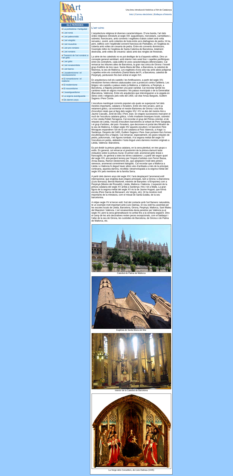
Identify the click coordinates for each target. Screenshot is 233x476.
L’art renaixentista (72, 65)
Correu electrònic (143, 14)
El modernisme (70, 85)
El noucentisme (71, 88)
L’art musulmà (70, 44)
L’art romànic (69, 51)
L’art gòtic (68, 61)
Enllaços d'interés (163, 14)
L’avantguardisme (72, 92)
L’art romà (68, 33)
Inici (131, 14)
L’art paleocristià (71, 36)
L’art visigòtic (69, 40)
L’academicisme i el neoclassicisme (71, 74)
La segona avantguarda (74, 96)
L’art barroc (69, 69)
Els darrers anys (71, 100)
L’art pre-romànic (71, 48)
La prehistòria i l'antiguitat (75, 29)
